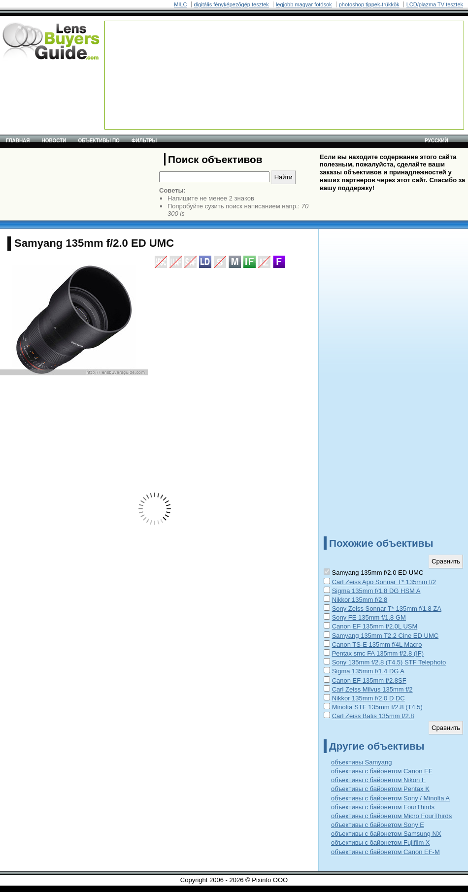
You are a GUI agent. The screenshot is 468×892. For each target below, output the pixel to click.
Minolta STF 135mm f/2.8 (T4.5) (377, 707)
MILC (180, 4)
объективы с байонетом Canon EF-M (385, 852)
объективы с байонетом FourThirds (383, 807)
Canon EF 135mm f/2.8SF (369, 680)
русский (436, 140)
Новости (54, 140)
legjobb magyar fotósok (304, 4)
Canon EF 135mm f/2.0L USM (375, 626)
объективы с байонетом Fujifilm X (380, 842)
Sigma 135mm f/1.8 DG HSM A (376, 591)
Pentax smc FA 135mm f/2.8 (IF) (378, 653)
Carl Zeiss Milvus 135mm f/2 (372, 689)
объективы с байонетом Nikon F (378, 780)
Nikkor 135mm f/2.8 (360, 599)
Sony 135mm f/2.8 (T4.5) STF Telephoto (389, 662)
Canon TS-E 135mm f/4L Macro (377, 644)
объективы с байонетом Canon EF (382, 771)
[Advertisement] (145, 52)
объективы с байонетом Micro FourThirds (391, 816)
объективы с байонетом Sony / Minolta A (390, 798)
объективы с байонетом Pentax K (380, 789)
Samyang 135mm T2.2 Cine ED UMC (385, 635)
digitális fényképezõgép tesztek (231, 4)
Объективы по (99, 140)
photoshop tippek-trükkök (369, 4)
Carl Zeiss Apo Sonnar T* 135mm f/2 (384, 582)
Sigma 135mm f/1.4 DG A (368, 671)
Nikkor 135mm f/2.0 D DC (368, 698)
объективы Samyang (361, 762)
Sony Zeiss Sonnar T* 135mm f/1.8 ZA (386, 608)
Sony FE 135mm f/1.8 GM (369, 617)
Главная (18, 140)
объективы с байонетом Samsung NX (386, 833)
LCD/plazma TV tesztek (434, 4)
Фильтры (144, 140)
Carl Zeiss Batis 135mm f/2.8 (373, 716)
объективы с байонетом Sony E (377, 824)
